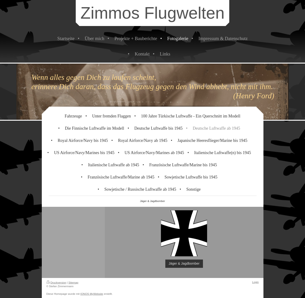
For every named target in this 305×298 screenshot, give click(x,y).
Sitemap (73, 282)
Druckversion (56, 282)
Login (255, 281)
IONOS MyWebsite (91, 293)
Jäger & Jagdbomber (184, 263)
